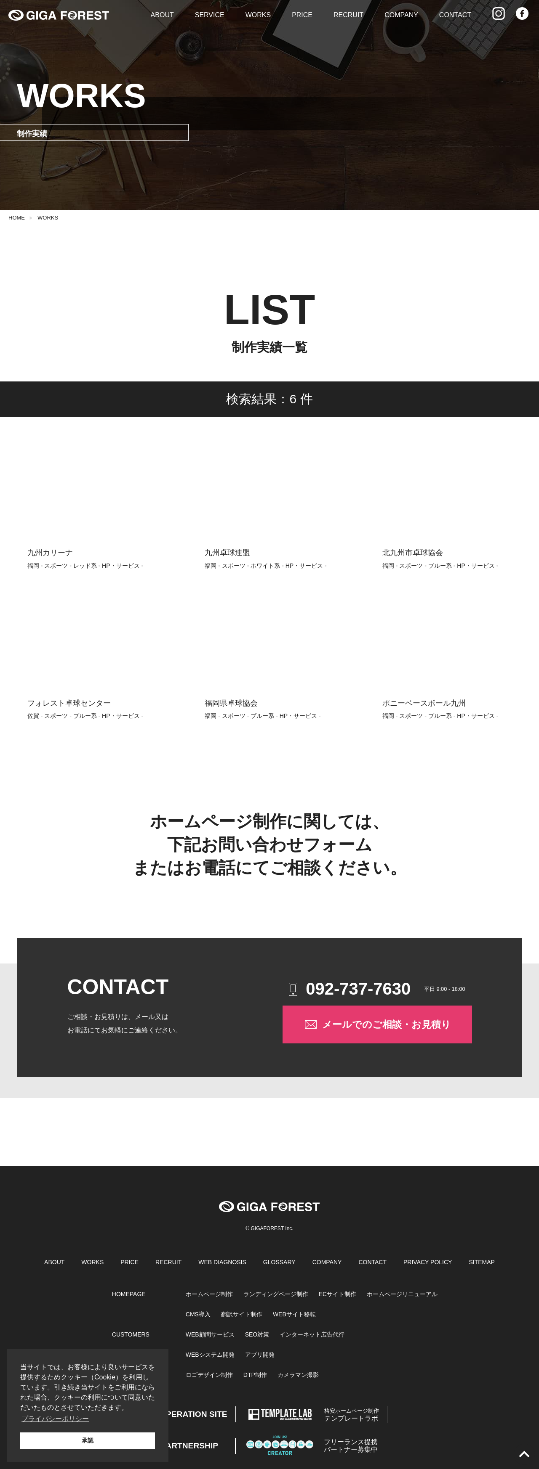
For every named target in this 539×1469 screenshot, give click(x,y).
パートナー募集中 (351, 1445)
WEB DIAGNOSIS (222, 1262)
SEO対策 (257, 1334)
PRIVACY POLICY (427, 1262)
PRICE (302, 15)
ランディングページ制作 (275, 1294)
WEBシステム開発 (210, 1354)
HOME (16, 217)
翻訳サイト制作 (241, 1314)
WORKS (258, 15)
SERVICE (209, 15)
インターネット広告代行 (312, 1334)
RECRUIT (348, 15)
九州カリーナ (50, 552)
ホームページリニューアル (402, 1294)
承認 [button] (87, 1440)
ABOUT (162, 15)
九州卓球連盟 (227, 552)
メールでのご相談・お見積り (377, 1024)
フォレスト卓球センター (69, 703)
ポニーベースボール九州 (424, 703)
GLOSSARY (279, 1262)
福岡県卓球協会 (231, 703)
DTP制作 (255, 1374)
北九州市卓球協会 (412, 552)
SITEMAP (481, 1262)
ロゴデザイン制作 (209, 1374)
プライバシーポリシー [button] (55, 1418)
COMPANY (401, 15)
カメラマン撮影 (298, 1374)
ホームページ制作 (209, 1294)
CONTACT (455, 15)
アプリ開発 (260, 1354)
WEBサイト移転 (294, 1314)
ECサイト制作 (337, 1294)
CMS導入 (198, 1314)
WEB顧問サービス (210, 1334)
